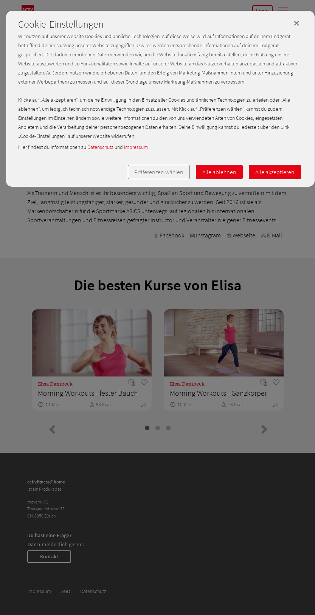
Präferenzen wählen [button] (158, 172)
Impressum (136, 147)
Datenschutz (100, 147)
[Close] (296, 23)
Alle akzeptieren (275, 172)
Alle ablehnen (219, 172)
